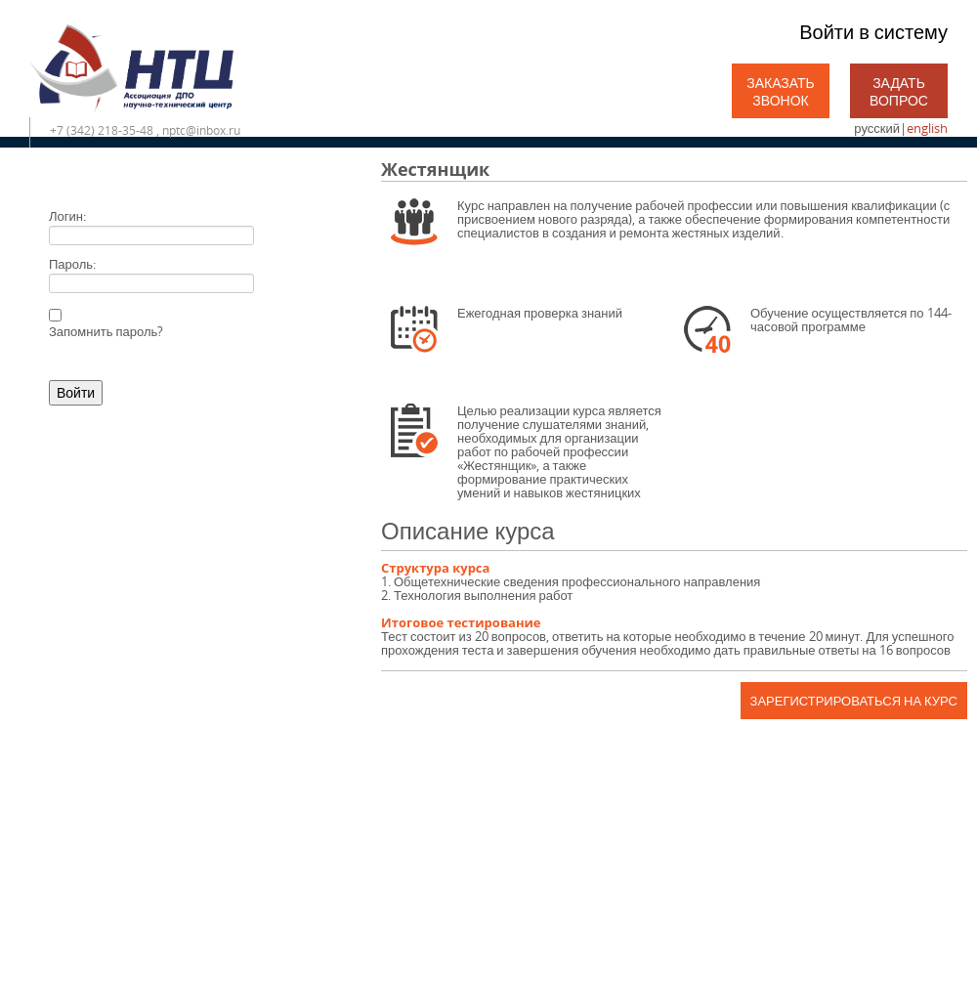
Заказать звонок (780, 91)
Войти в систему (873, 31)
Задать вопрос (899, 91)
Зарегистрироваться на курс (853, 700)
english (927, 128)
